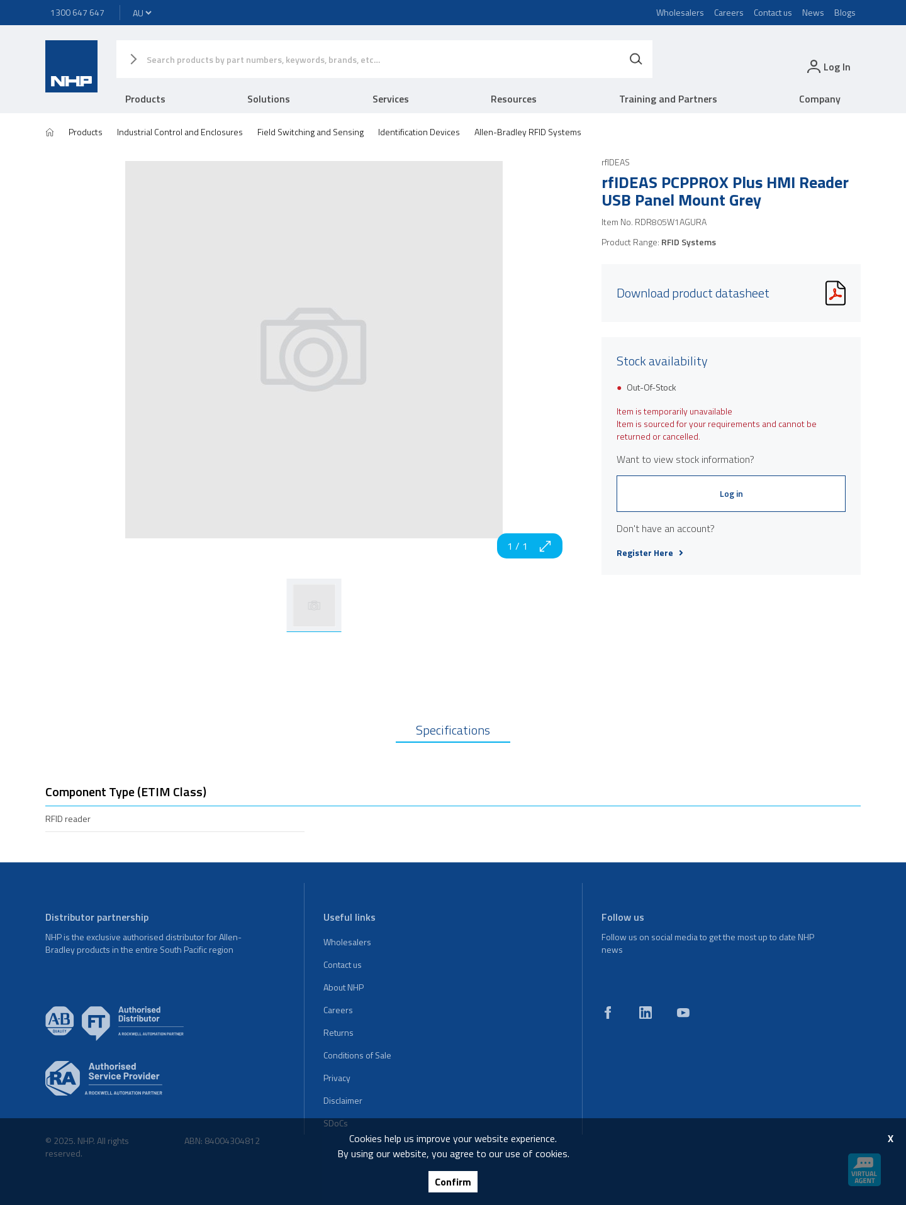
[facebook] (607, 1012)
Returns (338, 1032)
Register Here (650, 553)
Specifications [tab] (453, 730)
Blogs (845, 12)
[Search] (636, 59)
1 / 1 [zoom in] (529, 545)
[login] (828, 66)
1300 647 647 (77, 12)
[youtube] (683, 1012)
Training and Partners (668, 98)
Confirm (453, 1181)
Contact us (773, 12)
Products (145, 98)
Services (390, 98)
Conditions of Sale (357, 1055)
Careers (729, 12)
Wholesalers (680, 12)
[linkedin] (645, 1012)
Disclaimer (342, 1100)
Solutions (268, 98)
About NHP (343, 987)
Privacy (336, 1077)
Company (820, 98)
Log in (731, 493)
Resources (514, 98)
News (813, 12)
